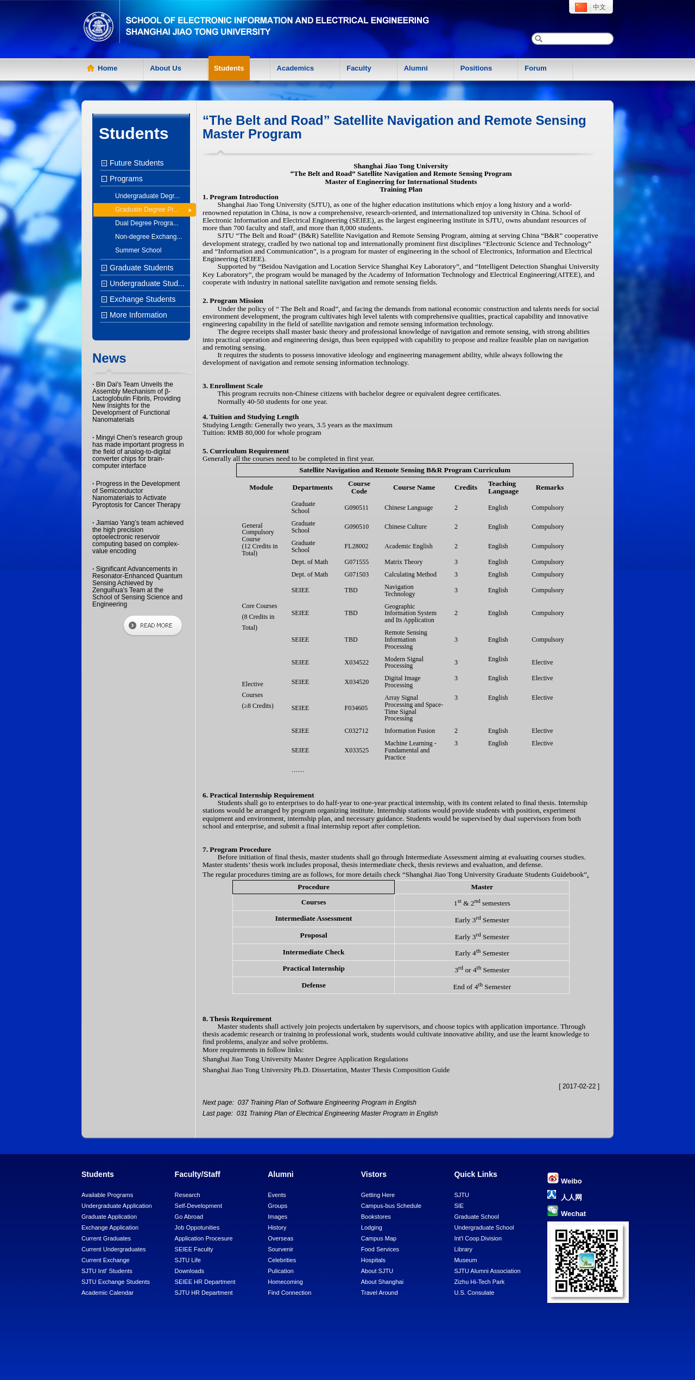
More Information (137, 315)
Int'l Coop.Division (478, 1238)
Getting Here (378, 1195)
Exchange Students (141, 299)
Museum (465, 1260)
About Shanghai (382, 1281)
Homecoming (285, 1281)
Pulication (281, 1271)
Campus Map (378, 1238)
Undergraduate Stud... (146, 283)
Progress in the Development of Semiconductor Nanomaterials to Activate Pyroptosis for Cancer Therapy (136, 494)
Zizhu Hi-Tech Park (479, 1281)
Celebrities (282, 1260)
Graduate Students (140, 267)
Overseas (280, 1238)
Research (187, 1195)
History (277, 1227)
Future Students (135, 163)
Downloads (189, 1271)
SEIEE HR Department (205, 1281)
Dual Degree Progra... (147, 223)
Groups (277, 1205)
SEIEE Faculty (194, 1249)
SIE (459, 1205)
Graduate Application (109, 1216)
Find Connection (289, 1292)
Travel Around (379, 1292)
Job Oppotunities (197, 1227)
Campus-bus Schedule (391, 1205)
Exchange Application (109, 1227)
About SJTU (377, 1271)
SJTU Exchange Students (115, 1281)
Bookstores (376, 1216)
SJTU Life (188, 1260)
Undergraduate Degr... (147, 196)
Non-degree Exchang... (148, 236)
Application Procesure (204, 1238)
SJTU (461, 1195)
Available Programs (107, 1195)
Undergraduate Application (116, 1205)
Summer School (138, 250)
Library (463, 1249)
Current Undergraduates (113, 1249)
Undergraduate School (484, 1227)
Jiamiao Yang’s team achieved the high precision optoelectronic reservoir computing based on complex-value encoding (138, 537)
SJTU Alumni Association (487, 1271)
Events (277, 1195)
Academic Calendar (107, 1292)
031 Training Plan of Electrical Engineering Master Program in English (336, 1113)
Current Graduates (106, 1238)
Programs (125, 178)
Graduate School (476, 1216)
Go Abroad (189, 1216)
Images (277, 1216)
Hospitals (373, 1260)
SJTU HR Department (204, 1292)
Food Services (380, 1249)
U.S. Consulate (474, 1292)
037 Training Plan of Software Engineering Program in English (326, 1102)
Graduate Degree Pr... (147, 209)
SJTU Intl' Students (106, 1271)
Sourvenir (280, 1249)
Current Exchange (105, 1260)
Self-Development (198, 1205)
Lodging (371, 1227)
